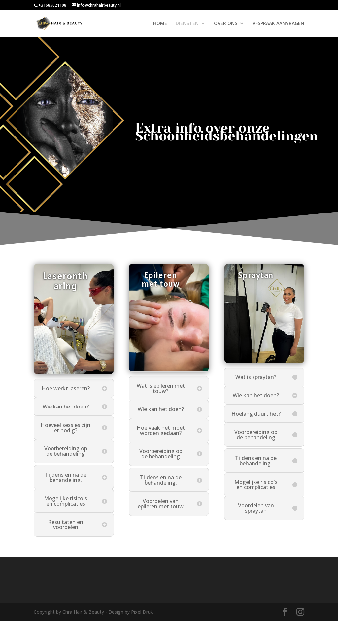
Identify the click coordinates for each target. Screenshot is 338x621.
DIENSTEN (187, 23)
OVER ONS (225, 23)
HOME (160, 23)
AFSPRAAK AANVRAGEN (278, 23)
